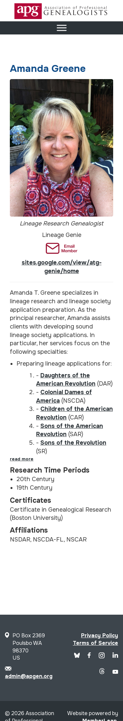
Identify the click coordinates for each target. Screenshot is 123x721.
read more (21, 459)
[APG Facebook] (89, 656)
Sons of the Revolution (73, 442)
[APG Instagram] (102, 656)
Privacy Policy (99, 635)
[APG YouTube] (115, 671)
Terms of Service (95, 643)
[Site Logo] (61, 17)
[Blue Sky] (77, 656)
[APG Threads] (101, 672)
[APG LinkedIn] (115, 656)
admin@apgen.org (28, 676)
